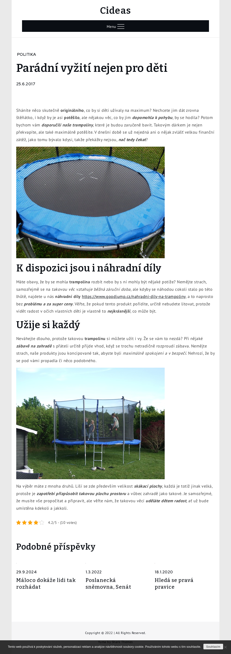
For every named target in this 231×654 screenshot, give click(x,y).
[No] (225, 647)
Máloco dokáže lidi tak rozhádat (46, 583)
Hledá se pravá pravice (174, 583)
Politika (26, 54)
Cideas (115, 10)
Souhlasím (213, 646)
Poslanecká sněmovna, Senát (108, 583)
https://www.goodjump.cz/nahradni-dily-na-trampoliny (134, 296)
